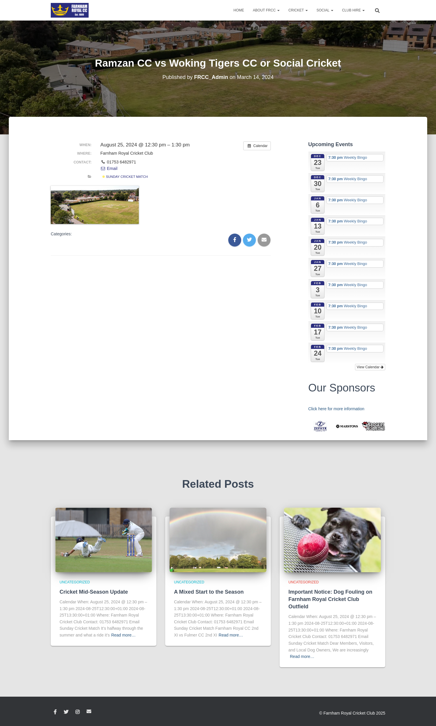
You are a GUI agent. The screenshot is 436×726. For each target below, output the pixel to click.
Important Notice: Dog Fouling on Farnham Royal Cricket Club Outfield (330, 599)
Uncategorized (75, 582)
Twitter (66, 712)
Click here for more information (336, 408)
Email (108, 168)
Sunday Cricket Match (125, 176)
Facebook (55, 712)
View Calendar (370, 367)
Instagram (77, 712)
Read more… (123, 635)
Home (239, 10)
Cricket (298, 10)
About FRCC (266, 10)
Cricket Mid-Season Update (94, 592)
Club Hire (353, 10)
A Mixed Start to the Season (209, 592)
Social (325, 10)
